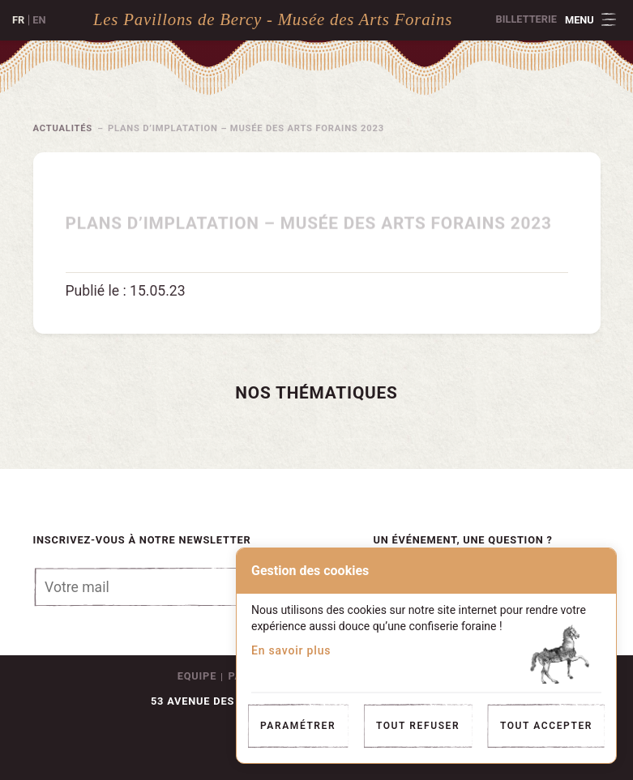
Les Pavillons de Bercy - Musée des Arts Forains (272, 19)
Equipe (196, 676)
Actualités (63, 128)
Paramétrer (298, 725)
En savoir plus (291, 650)
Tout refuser (418, 725)
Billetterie (526, 19)
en (38, 20)
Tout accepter (546, 725)
